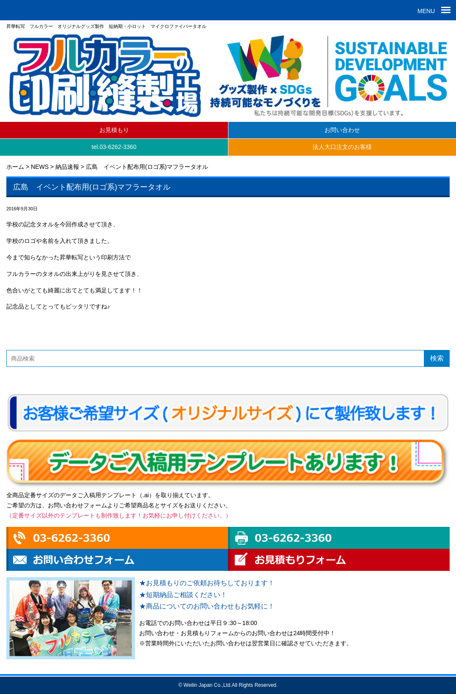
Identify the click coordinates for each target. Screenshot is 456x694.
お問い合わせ (342, 130)
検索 (437, 358)
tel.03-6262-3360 (114, 146)
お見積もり (114, 130)
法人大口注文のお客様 (342, 146)
